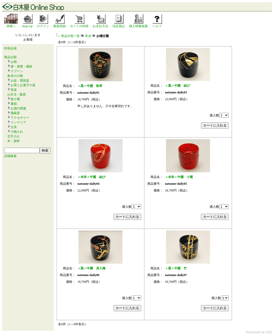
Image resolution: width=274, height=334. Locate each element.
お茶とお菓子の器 (23, 85)
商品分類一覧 (70, 36)
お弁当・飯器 (16, 94)
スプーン (17, 71)
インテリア (18, 122)
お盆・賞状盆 (20, 80)
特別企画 (10, 48)
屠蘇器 (15, 113)
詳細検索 (10, 156)
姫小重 (15, 99)
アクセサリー (20, 118)
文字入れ (13, 136)
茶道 (14, 90)
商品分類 (10, 57)
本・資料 (13, 141)
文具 (14, 127)
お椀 (14, 62)
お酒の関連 (18, 108)
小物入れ (17, 131)
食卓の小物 (15, 76)
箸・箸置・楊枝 (21, 66)
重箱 (14, 104)
